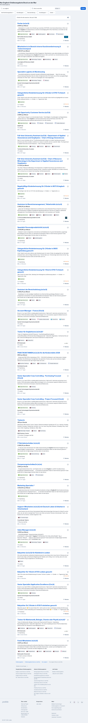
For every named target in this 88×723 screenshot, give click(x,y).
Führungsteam (24, 709)
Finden (83, 8)
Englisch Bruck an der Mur (21, 675)
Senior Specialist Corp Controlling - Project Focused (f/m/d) (40, 399)
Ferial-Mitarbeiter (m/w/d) (27, 641)
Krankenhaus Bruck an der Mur (40, 682)
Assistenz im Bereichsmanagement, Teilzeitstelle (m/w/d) (39, 204)
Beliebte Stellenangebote (57, 671)
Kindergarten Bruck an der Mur (40, 673)
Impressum (54, 713)
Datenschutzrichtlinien (57, 709)
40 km (57, 8)
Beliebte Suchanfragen (22, 666)
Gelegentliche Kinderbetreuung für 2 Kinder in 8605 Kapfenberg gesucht (37, 250)
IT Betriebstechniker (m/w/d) (28, 443)
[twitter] (78, 702)
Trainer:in (21, 420)
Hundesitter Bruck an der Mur (40, 689)
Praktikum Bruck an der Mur (40, 687)
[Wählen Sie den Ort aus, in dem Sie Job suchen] (46, 8)
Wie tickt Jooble (24, 711)
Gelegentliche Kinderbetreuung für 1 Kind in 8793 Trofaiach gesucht (40, 271)
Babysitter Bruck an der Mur (40, 691)
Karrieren (23, 716)
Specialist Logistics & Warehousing (31, 72)
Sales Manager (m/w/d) (26, 530)
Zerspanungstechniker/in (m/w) (29, 464)
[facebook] (70, 702)
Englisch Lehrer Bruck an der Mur (23, 671)
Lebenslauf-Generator (56, 717)
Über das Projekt (24, 704)
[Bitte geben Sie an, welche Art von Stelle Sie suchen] (15, 8)
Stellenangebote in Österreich (58, 705)
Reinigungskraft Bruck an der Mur (41, 671)
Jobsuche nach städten (57, 673)
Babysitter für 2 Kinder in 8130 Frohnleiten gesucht (37, 605)
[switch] (68, 17)
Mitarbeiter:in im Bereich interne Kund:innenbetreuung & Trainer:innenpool (39, 48)
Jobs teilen (38, 704)
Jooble (10, 720)
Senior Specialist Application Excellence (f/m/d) (35, 584)
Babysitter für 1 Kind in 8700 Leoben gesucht (34, 572)
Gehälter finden (55, 715)
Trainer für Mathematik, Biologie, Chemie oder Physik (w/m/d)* (41, 620)
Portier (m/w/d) (23, 23)
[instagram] (74, 702)
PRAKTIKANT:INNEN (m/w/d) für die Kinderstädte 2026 (38, 353)
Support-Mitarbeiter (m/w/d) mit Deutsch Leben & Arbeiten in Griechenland (41, 508)
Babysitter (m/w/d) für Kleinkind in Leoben (33, 553)
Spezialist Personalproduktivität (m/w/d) (33, 227)
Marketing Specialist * (26, 486)
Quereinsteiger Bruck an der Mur (41, 680)
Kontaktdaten (24, 707)
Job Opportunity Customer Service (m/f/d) (33, 113)
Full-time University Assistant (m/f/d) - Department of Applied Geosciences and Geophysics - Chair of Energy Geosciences (41, 137)
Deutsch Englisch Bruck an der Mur (23, 673)
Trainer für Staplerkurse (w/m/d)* (30, 332)
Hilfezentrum (24, 705)
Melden (66, 40)
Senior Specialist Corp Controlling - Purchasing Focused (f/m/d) (39, 377)
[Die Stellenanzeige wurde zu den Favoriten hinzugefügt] (67, 23)
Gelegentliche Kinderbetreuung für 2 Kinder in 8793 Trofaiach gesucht (41, 94)
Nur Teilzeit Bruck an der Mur (22, 677)
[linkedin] (82, 702)
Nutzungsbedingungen (57, 707)
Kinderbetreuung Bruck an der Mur (41, 675)
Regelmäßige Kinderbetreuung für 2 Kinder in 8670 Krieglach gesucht (40, 187)
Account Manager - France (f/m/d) (30, 311)
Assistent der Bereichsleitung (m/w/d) (32, 290)
